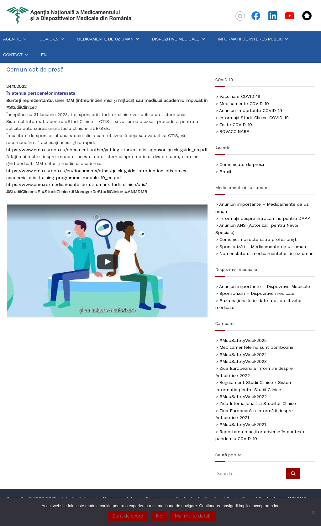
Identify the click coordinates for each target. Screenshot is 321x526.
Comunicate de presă (241, 164)
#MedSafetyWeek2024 (243, 354)
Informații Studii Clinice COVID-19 (254, 117)
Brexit (225, 171)
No (159, 516)
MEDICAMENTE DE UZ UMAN (108, 39)
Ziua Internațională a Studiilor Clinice (257, 403)
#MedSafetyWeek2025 (243, 340)
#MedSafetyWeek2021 (242, 424)
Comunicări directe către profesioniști (258, 239)
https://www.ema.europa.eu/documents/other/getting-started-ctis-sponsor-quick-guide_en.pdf (107, 149)
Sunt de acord (128, 516)
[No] (313, 512)
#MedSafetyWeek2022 (243, 396)
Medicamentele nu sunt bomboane (256, 347)
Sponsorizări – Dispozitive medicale (256, 293)
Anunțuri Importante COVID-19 (250, 110)
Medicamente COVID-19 (244, 103)
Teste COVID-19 (235, 124)
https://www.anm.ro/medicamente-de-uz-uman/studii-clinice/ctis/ (76, 184)
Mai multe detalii (193, 516)
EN (44, 54)
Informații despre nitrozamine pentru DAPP (264, 218)
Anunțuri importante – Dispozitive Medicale (264, 286)
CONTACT (16, 55)
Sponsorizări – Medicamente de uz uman (262, 246)
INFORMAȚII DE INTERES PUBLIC (253, 39)
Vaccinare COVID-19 (239, 96)
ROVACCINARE (234, 131)
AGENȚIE (15, 39)
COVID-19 (51, 39)
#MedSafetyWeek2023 (243, 361)
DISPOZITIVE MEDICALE (178, 39)
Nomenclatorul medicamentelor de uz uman (266, 253)
